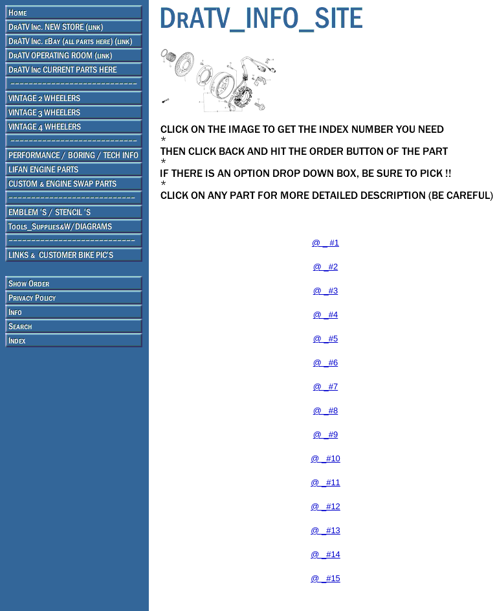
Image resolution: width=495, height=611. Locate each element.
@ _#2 (325, 266)
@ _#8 (325, 410)
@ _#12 (325, 506)
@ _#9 (325, 434)
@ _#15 (325, 578)
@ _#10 (325, 458)
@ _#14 (325, 554)
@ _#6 (325, 362)
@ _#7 (325, 386)
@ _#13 (325, 530)
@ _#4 (325, 314)
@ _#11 (325, 482)
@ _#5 (325, 338)
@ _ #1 (325, 243)
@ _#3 (325, 290)
